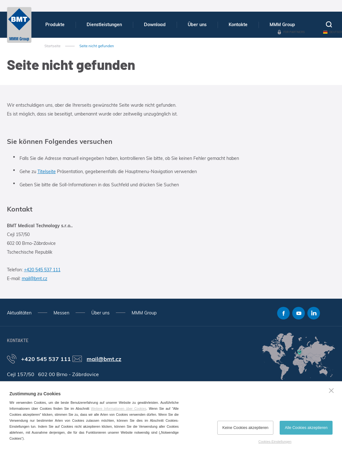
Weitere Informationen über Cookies (118, 408)
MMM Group (282, 24)
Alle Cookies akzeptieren (306, 428)
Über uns (197, 24)
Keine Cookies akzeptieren (245, 428)
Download (155, 24)
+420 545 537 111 (42, 270)
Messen (61, 313)
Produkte (55, 24)
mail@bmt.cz (34, 278)
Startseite (52, 46)
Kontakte (238, 24)
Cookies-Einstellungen (275, 441)
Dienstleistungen (104, 24)
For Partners (294, 32)
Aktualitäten (19, 313)
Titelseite (46, 171)
